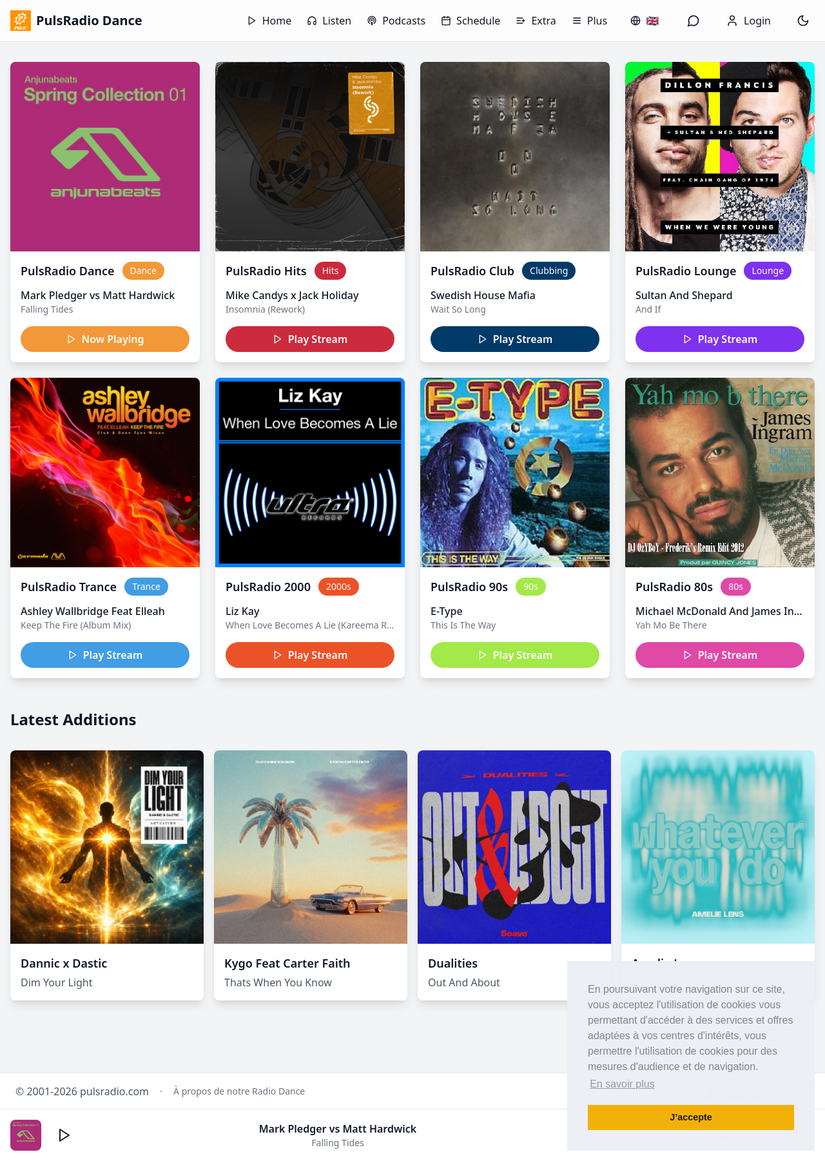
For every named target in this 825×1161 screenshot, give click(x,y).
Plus (589, 21)
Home (269, 21)
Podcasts (396, 21)
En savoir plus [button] (622, 1083)
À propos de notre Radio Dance (239, 1091)
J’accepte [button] (691, 1117)
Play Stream (310, 339)
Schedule (470, 21)
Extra (536, 21)
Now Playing (105, 339)
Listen (329, 21)
